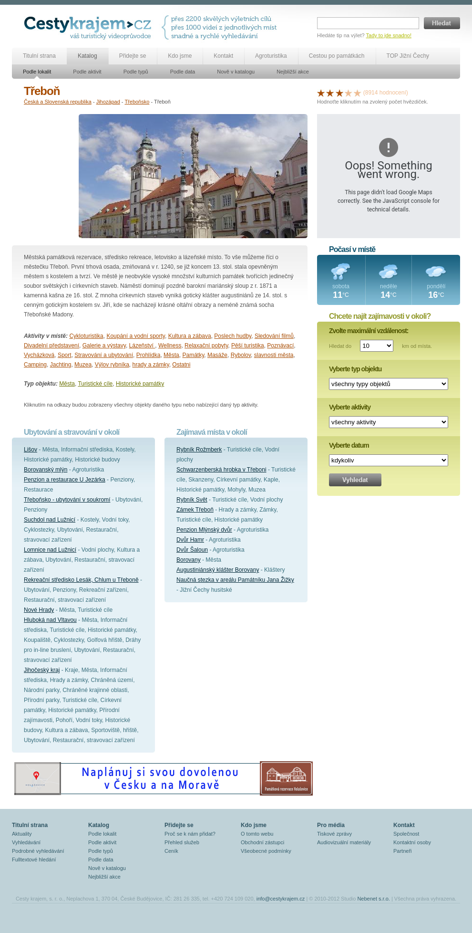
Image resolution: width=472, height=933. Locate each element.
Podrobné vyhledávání (38, 851)
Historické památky (140, 383)
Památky (193, 355)
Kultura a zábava (189, 336)
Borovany (188, 559)
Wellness (169, 345)
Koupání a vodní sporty (135, 336)
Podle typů (135, 71)
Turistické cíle (95, 383)
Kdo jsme (180, 55)
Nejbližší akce (293, 71)
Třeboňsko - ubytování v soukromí (67, 499)
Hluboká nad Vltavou (50, 620)
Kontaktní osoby (412, 842)
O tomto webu (257, 834)
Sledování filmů (274, 336)
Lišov (30, 449)
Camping (35, 364)
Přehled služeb (181, 842)
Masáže (217, 355)
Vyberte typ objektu (355, 369)
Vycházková (39, 355)
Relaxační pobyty (206, 345)
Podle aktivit (87, 71)
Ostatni (181, 364)
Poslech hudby (232, 336)
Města (171, 355)
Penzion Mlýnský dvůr (204, 529)
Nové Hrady (39, 610)
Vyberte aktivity (349, 407)
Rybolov (241, 355)
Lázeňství (142, 345)
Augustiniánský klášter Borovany (217, 569)
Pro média (331, 825)
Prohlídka (148, 355)
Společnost (406, 834)
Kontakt (223, 55)
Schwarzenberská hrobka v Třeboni (221, 469)
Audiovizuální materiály (344, 842)
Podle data (182, 71)
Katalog (87, 55)
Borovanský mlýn (45, 469)
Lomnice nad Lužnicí (50, 549)
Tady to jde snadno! (388, 35)
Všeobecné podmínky (266, 851)
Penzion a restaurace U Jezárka (64, 479)
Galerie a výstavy (104, 345)
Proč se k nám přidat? (189, 834)
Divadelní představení (51, 345)
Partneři (402, 851)
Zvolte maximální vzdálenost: (369, 331)
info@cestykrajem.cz (281, 899)
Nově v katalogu (236, 71)
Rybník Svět (191, 499)
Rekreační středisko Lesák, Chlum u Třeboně (81, 580)
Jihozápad (108, 102)
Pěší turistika (247, 345)
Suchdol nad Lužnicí (49, 519)
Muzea (83, 364)
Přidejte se (132, 55)
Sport (65, 355)
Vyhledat (355, 479)
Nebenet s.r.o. (373, 899)
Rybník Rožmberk (199, 449)
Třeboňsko (136, 102)
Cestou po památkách (337, 55)
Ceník (171, 851)
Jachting (61, 364)
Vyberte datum (349, 445)
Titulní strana (39, 55)
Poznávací (280, 345)
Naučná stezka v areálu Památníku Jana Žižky (235, 580)
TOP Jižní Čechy (408, 55)
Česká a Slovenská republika (58, 102)
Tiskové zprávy (334, 834)
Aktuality (22, 834)
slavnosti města (274, 355)
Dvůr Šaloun (192, 549)
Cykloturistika (86, 336)
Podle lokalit (37, 71)
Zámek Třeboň (195, 509)
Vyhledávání (26, 842)
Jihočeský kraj (42, 670)
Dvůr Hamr (190, 539)
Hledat (442, 23)
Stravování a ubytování (103, 355)
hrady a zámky (150, 364)
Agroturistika (271, 55)
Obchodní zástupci (262, 842)
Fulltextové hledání (34, 859)
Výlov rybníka (112, 364)
